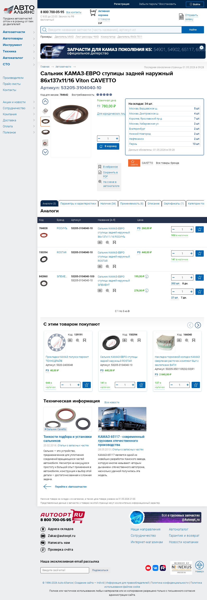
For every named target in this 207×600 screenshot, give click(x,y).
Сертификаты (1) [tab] (174, 203)
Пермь (133, 144)
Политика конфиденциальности (170, 582)
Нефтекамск (136, 139)
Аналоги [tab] (49, 203)
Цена (140, 220)
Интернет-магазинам (147, 542)
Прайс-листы (12, 84)
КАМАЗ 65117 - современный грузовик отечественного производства (121, 441)
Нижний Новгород (140, 133)
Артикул (76, 220)
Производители (13, 78)
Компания (10, 114)
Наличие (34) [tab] (108, 203)
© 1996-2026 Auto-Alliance (57, 582)
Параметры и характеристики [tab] (78, 203)
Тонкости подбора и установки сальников (67, 439)
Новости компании (184, 542)
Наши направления (146, 529)
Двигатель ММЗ (64, 36)
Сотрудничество (14, 108)
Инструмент (12, 45)
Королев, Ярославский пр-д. (145, 118)
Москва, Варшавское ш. (143, 108)
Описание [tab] (153, 203)
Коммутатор (108, 36)
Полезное (9, 132)
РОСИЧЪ (62, 228)
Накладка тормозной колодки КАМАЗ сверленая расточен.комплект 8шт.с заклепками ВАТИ (177, 361)
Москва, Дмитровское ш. (144, 113)
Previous (45, 101)
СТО (6, 64)
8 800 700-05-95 (55, 520)
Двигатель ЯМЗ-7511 (129, 36)
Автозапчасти (14, 32)
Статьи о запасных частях (73, 445)
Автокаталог (13, 58)
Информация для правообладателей (127, 582)
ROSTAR (62, 252)
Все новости (112, 402)
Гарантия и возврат (184, 535)
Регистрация (121, 4)
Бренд (61, 220)
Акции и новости (14, 102)
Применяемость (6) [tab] (131, 203)
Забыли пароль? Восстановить (157, 4)
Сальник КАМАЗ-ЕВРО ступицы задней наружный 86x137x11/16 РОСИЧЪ (114, 232)
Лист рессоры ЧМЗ (87, 36)
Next (45, 152)
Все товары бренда (167, 163)
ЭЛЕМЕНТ (63, 276)
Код (41, 220)
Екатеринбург (137, 128)
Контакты (9, 90)
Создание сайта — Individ (89, 582)
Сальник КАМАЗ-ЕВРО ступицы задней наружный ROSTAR (114, 256)
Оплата (8, 126)
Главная (44, 66)
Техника (9, 51)
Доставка (9, 120)
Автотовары (13, 38)
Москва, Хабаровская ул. (144, 123)
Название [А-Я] (107, 220)
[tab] (49, 203)
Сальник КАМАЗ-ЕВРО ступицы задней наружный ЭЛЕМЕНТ (114, 281)
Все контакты (73, 12)
